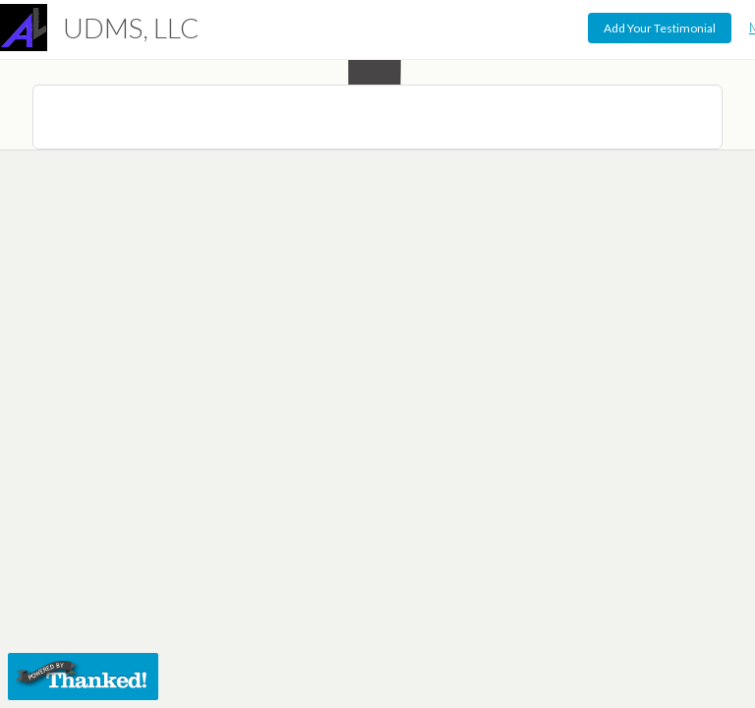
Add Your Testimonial (660, 28)
